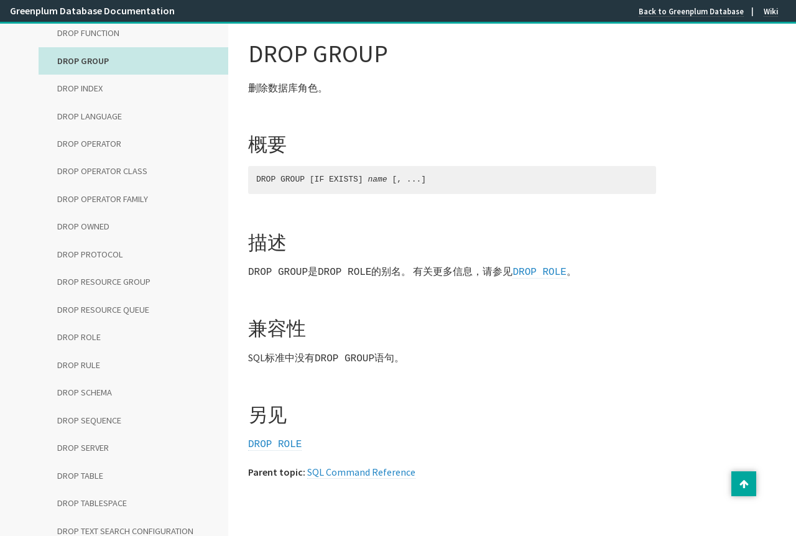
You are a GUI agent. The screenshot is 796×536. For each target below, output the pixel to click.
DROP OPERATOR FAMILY (102, 199)
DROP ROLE (79, 337)
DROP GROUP (83, 61)
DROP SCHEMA (84, 392)
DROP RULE (78, 365)
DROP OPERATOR (89, 143)
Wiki (771, 11)
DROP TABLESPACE (92, 503)
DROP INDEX (80, 88)
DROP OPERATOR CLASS (102, 171)
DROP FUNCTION (88, 33)
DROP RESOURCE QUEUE (103, 309)
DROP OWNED (83, 226)
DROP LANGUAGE (89, 116)
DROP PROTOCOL (90, 254)
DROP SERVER (83, 447)
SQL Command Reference (361, 468)
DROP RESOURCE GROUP (103, 281)
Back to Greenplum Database (691, 11)
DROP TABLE (80, 475)
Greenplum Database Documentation (92, 10)
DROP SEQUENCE (89, 420)
